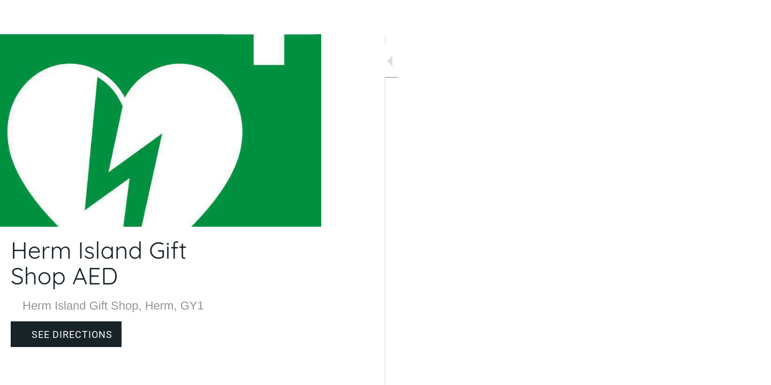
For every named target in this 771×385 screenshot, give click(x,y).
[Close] (21, 17)
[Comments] (300, 370)
